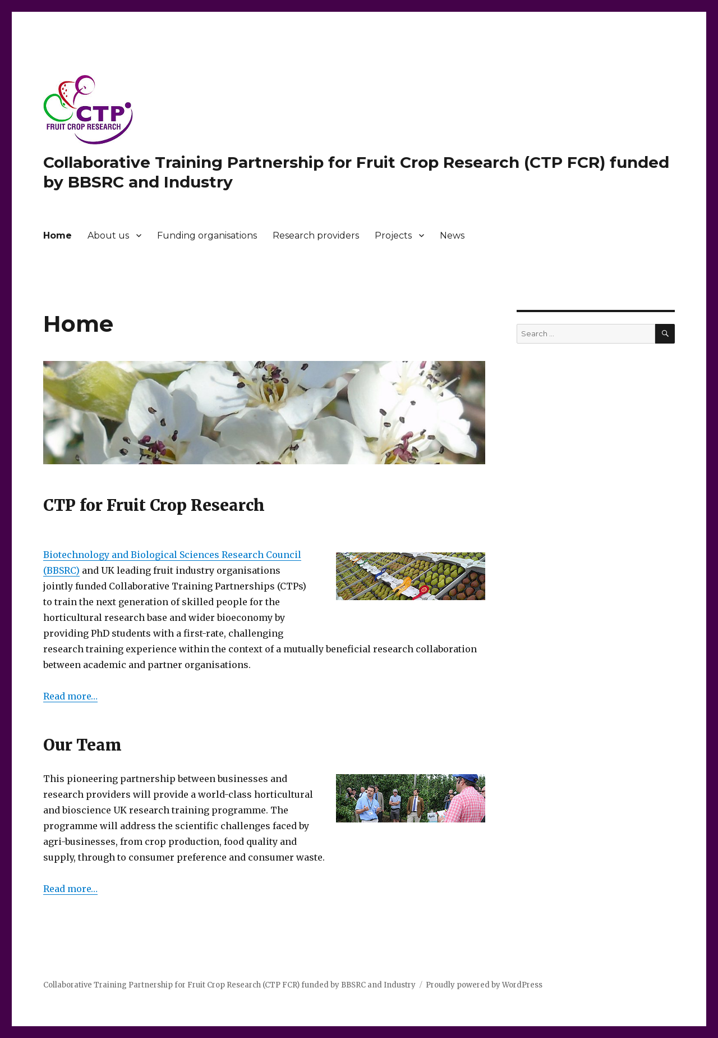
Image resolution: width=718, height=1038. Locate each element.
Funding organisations (207, 235)
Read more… (70, 696)
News (452, 235)
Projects (393, 235)
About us (108, 235)
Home (57, 235)
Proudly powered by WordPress (484, 985)
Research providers (316, 235)
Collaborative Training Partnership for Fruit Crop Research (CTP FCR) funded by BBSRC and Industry (229, 985)
